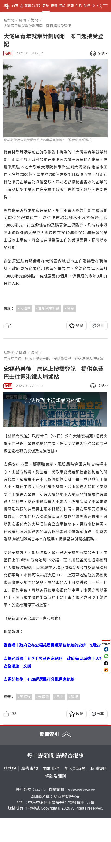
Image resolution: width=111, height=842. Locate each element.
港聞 (8, 53)
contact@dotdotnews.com (81, 814)
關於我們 (51, 792)
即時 (45, 5)
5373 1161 (40, 814)
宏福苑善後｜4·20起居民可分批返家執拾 (38, 703)
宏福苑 (43, 721)
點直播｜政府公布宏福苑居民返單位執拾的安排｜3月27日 (54, 669)
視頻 (54, 5)
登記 (70, 309)
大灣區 (25, 309)
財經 (87, 5)
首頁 (15, 5)
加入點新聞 (75, 792)
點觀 (70, 5)
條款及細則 (55, 799)
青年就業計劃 (48, 309)
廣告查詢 (29, 792)
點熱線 (9, 792)
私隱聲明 (98, 792)
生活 (78, 5)
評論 (62, 5)
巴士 (59, 721)
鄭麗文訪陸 (32, 5)
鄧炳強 (25, 721)
